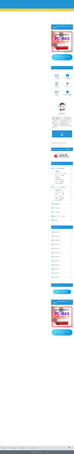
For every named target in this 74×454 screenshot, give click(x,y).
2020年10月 (62, 256)
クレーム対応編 (63, 181)
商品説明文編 (63, 179)
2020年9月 (62, 261)
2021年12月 (62, 232)
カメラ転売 (62, 212)
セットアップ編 (63, 175)
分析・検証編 (6, 19)
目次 (19, 13)
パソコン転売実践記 (62, 168)
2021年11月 (62, 236)
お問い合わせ (66, 13)
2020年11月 (62, 252)
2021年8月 (62, 244)
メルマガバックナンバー (8, 307)
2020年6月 (62, 273)
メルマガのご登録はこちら (16, 44)
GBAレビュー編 (63, 194)
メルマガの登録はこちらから (13, 295)
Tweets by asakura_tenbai (58, 143)
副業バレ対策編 (63, 198)
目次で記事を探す (62, 292)
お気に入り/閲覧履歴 (55, 13)
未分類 (62, 220)
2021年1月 (62, 248)
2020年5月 (62, 277)
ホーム (7, 13)
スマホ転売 (62, 208)
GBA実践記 (62, 204)
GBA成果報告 (63, 200)
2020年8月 (62, 265)
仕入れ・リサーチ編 (63, 173)
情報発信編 (63, 190)
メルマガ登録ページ (31, 13)
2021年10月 (62, 240)
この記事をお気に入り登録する (11, 33)
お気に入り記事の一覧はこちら (25, 351)
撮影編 (63, 177)
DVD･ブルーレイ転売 (62, 216)
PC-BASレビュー (43, 13)
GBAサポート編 (63, 192)
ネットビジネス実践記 (62, 187)
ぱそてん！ (37, 4)
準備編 (63, 171)
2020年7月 (62, 269)
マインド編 (63, 196)
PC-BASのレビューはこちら (62, 57)
